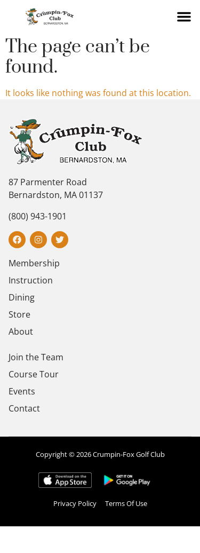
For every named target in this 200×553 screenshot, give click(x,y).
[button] (184, 16)
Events (22, 391)
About (21, 331)
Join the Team (36, 357)
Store (19, 314)
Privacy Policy (75, 503)
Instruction (31, 280)
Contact (24, 408)
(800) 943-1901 (38, 216)
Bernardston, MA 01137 (56, 195)
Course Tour (34, 374)
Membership (34, 263)
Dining (22, 297)
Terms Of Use (126, 503)
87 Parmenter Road (48, 182)
